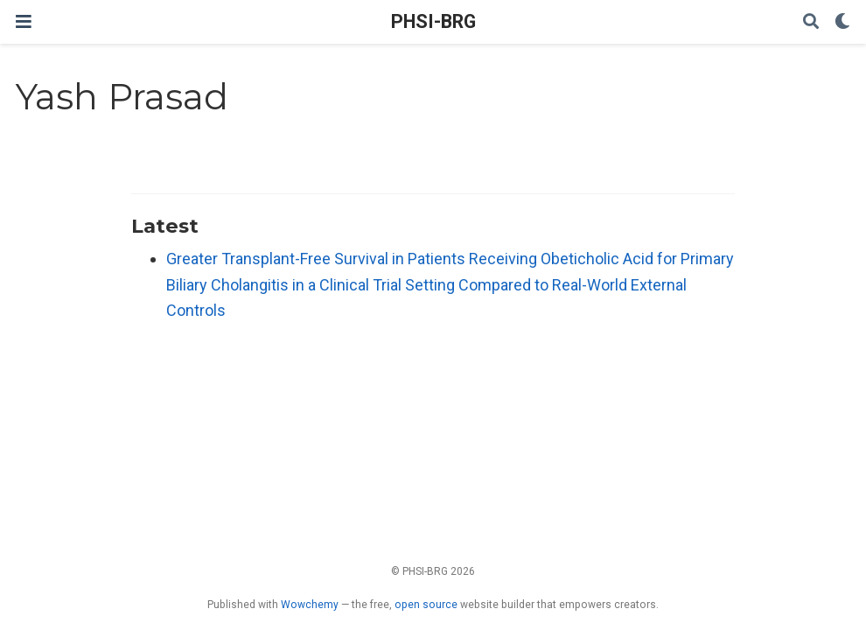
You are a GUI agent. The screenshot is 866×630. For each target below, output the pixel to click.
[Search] (811, 22)
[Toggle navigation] (23, 21)
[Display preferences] (842, 22)
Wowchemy (310, 604)
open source (426, 604)
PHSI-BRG (433, 21)
